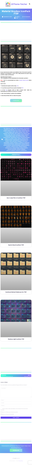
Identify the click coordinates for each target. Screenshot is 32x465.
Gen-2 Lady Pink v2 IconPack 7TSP (16, 198)
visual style (14, 141)
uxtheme (19, 138)
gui (9, 129)
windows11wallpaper (21, 149)
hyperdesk (12, 129)
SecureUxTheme (11, 133)
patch (13, 132)
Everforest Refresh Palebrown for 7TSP (16, 292)
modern (19, 130)
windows (11, 142)
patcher (16, 132)
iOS (12, 130)
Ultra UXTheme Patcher (20, 136)
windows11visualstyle (12, 149)
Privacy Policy (21, 460)
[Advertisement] (16, 32)
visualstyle (19, 141)
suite (12, 134)
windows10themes (7, 145)
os (5, 132)
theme (14, 134)
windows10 (27, 142)
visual (10, 141)
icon (16, 129)
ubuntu (13, 136)
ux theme (12, 138)
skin (22, 133)
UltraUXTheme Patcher (15, 137)
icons (28, 129)
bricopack (21, 128)
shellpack (19, 133)
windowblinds (6, 142)
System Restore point (23, 80)
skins (28, 133)
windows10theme (25, 143)
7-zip (17, 85)
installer (5, 130)
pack (7, 132)
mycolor (23, 130)
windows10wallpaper (25, 145)
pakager (10, 132)
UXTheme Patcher (8, 140)
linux (17, 130)
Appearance (8, 128)
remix (24, 132)
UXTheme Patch (25, 138)
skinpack (25, 133)
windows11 (8, 146)
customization (26, 128)
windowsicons (24, 150)
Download (16, 100)
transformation (9, 136)
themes (22, 134)
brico (18, 128)
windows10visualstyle (16, 145)
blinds (15, 128)
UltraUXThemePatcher (25, 137)
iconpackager (23, 129)
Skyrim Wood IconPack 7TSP (16, 245)
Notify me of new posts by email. (8, 414)
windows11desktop (23, 146)
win (24, 141)
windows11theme (16, 147)
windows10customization (9, 143)
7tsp (6, 90)
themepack (18, 134)
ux (8, 138)
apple (12, 128)
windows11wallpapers (11, 150)
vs (22, 141)
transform (27, 134)
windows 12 (21, 142)
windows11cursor (14, 146)
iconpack (19, 129)
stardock (6, 134)
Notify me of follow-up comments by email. (10, 412)
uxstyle (15, 138)
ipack (14, 130)
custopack (6, 129)
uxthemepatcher (16, 140)
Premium (20, 132)
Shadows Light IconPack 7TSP (16, 339)
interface (9, 130)
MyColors (27, 130)
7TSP (17, 18)
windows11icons (8, 147)
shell (16, 133)
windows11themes (24, 147)
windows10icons (18, 143)
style (9, 134)
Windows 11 (16, 142)
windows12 (18, 150)
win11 (26, 141)
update (6, 138)
